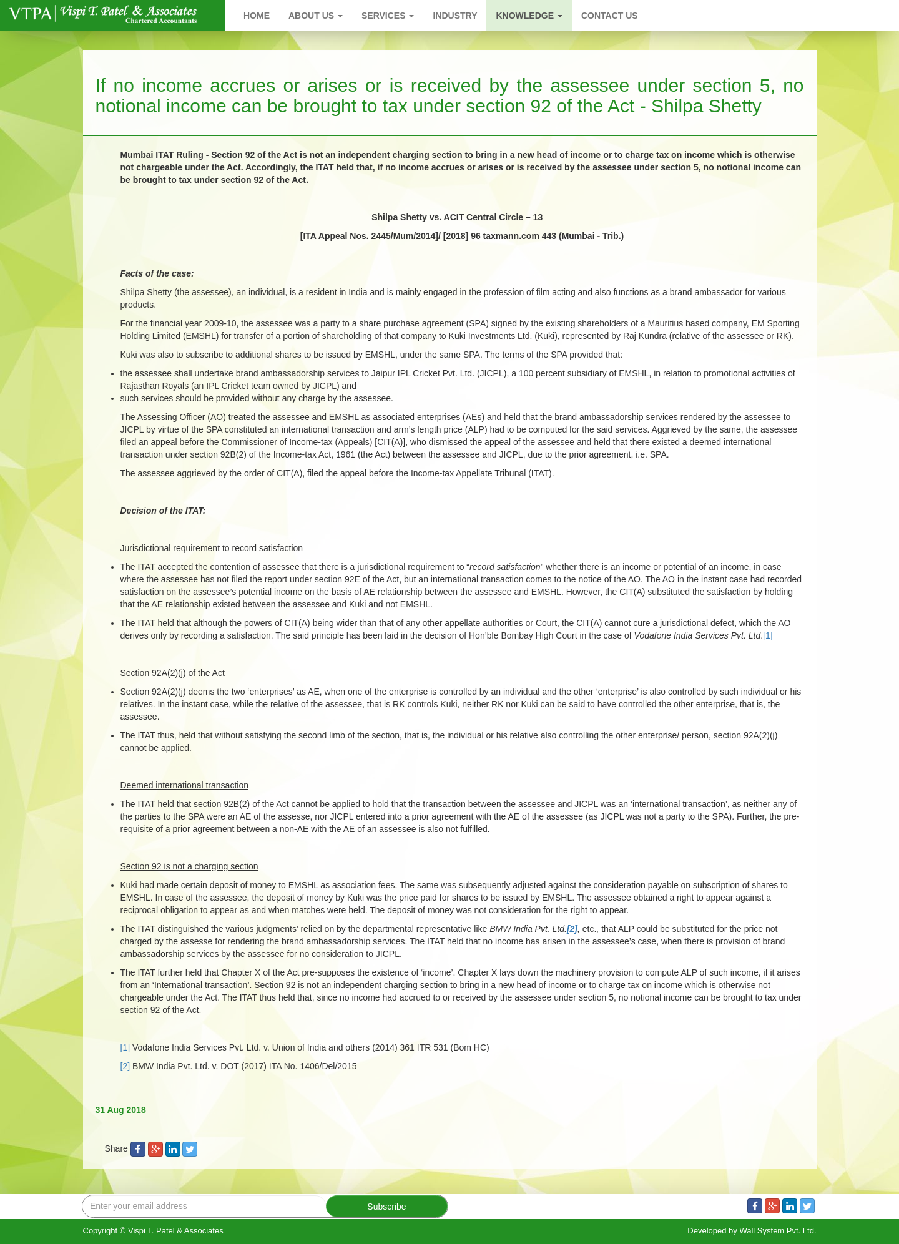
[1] (768, 635)
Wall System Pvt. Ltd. (777, 1230)
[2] (125, 1066)
